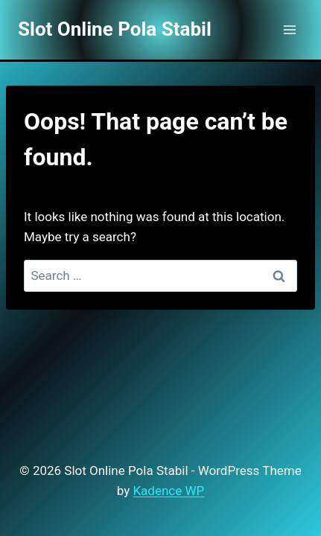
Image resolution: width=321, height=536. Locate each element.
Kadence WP (168, 490)
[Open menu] (289, 29)
